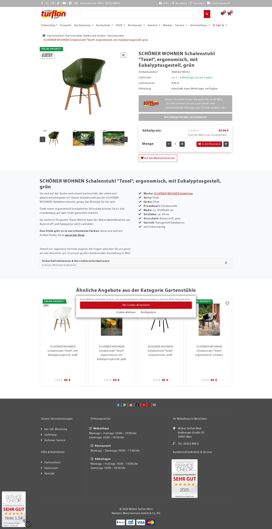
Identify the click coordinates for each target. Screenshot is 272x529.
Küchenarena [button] (82, 25)
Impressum (51, 468)
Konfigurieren (148, 312)
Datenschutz (52, 462)
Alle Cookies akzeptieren (136, 305)
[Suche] (142, 14)
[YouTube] (64, 3)
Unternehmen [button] (199, 25)
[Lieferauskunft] (219, 3)
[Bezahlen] (179, 3)
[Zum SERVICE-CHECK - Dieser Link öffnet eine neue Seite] (13, 509)
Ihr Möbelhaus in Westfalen (190, 419)
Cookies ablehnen (126, 312)
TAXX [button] (119, 25)
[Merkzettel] (227, 303)
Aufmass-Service (55, 440)
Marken (167, 25)
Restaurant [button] (135, 25)
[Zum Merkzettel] (223, 14)
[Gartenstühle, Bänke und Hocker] (86, 36)
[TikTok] (58, 3)
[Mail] (76, 3)
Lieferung (50, 434)
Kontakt (49, 473)
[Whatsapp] (47, 3)
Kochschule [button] (103, 25)
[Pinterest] (70, 3)
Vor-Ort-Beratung (55, 429)
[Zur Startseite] (44, 36)
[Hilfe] (164, 3)
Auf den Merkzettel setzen (158, 158)
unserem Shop (75, 235)
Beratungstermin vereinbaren (185, 117)
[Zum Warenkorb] (230, 14)
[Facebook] (42, 3)
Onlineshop (48, 25)
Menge (148, 144)
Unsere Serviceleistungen (57, 419)
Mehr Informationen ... (180, 299)
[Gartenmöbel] (55, 36)
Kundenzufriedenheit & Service (192, 452)
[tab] (136, 263)
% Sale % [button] (219, 25)
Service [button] (180, 25)
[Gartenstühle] (116, 36)
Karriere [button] (153, 25)
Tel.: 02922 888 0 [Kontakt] (188, 443)
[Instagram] (53, 3)
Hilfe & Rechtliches (53, 452)
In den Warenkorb (209, 144)
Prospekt (65, 25)
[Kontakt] (197, 3)
